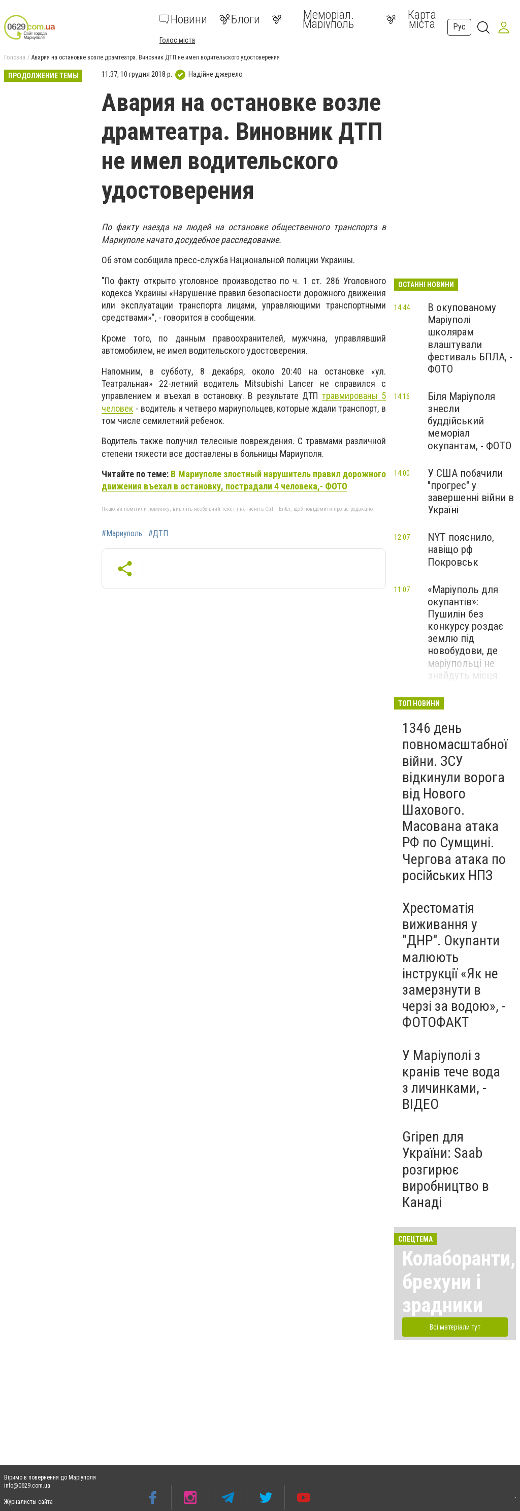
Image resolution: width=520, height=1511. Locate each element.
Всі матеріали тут (455, 1327)
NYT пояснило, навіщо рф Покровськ (461, 549)
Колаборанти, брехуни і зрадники (458, 1282)
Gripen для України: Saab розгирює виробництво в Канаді (445, 1169)
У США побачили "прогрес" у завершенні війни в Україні (471, 491)
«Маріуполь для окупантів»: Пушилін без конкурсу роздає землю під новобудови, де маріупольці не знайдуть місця (465, 632)
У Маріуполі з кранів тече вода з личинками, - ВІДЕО (451, 1080)
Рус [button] (459, 27)
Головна (14, 57)
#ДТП (158, 533)
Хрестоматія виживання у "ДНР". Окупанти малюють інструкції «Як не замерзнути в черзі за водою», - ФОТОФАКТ (454, 965)
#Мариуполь (122, 533)
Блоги (239, 19)
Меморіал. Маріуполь (313, 19)
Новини (183, 19)
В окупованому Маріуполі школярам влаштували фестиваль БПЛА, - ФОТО (470, 338)
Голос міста (177, 40)
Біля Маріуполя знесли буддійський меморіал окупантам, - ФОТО (469, 421)
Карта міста (411, 19)
